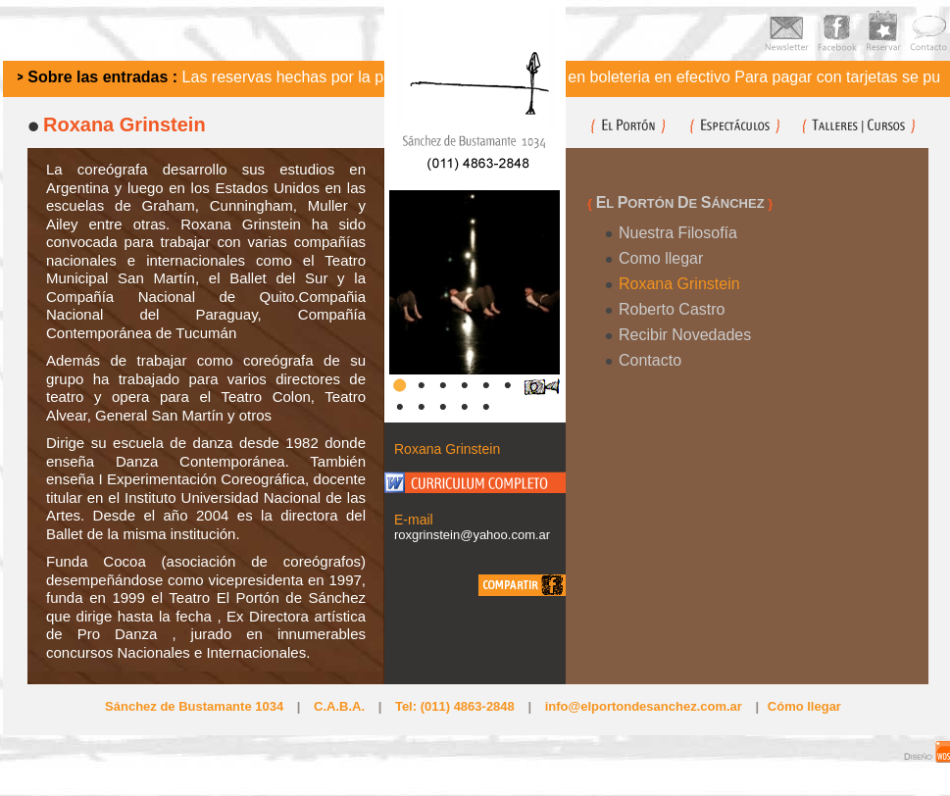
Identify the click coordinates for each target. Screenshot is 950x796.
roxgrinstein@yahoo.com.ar (472, 534)
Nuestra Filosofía (678, 232)
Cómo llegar (804, 706)
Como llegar (661, 258)
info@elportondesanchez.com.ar (643, 706)
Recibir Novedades (685, 334)
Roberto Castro (672, 309)
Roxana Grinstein (679, 283)
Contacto (650, 360)
